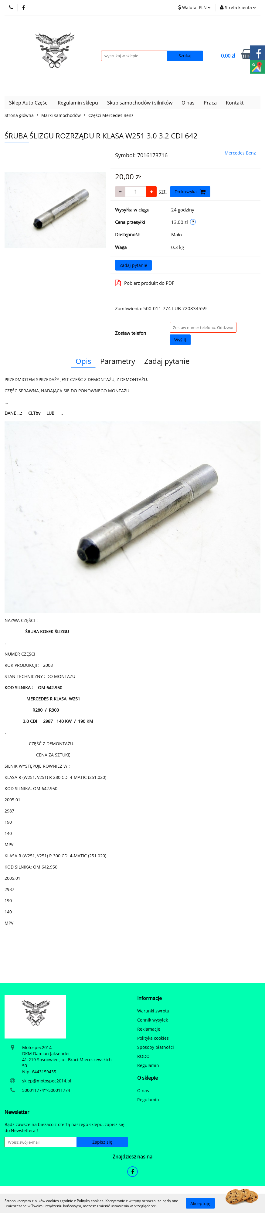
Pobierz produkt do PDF (144, 283)
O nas (188, 102)
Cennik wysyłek (152, 1020)
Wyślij (180, 340)
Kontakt (235, 102)
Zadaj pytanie (133, 265)
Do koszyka (190, 192)
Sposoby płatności (155, 1047)
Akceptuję (200, 1203)
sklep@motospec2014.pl (46, 1081)
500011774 (33, 1090)
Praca (210, 102)
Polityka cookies (153, 1038)
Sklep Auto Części (29, 102)
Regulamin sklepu (78, 102)
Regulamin (148, 1065)
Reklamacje (148, 1029)
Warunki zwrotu (153, 1011)
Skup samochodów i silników (139, 102)
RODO (143, 1056)
